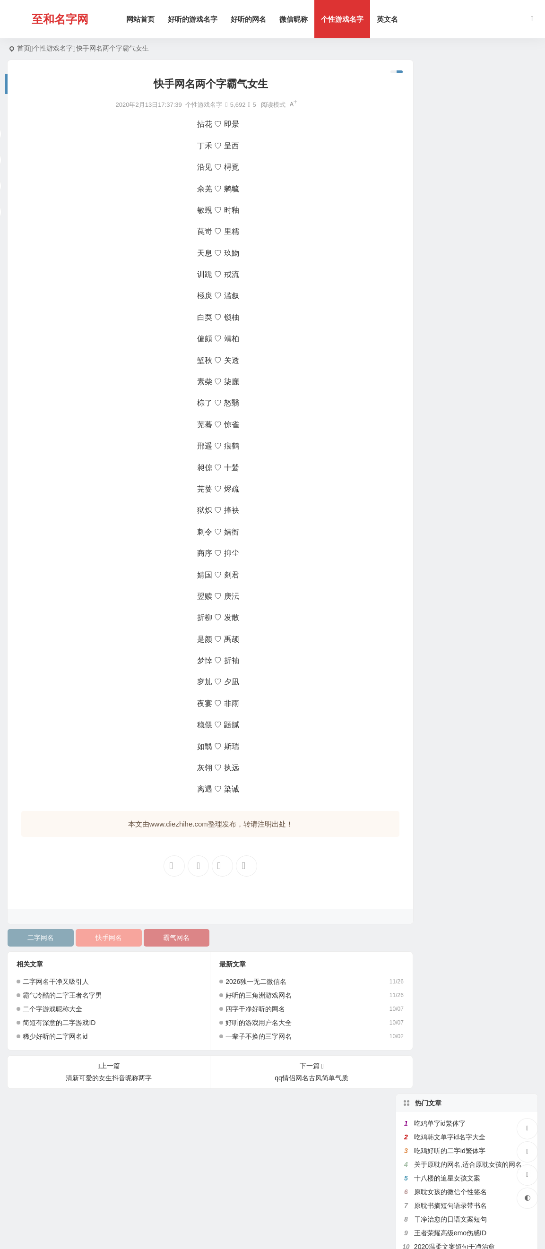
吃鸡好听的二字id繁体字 (449, 117)
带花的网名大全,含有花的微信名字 (464, 254)
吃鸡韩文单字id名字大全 (449, 103)
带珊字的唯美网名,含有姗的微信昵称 (468, 267)
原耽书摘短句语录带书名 (450, 171)
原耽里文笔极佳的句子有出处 (457, 322)
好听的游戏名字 (195, 19)
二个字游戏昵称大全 (52, 1009)
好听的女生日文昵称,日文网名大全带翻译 (474, 377)
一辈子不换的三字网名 (248, 1036)
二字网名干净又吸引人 (56, 981)
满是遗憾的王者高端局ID (450, 240)
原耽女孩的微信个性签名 (450, 158)
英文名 (389, 19)
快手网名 (103, 937)
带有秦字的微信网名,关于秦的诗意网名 (471, 336)
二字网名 (39, 937)
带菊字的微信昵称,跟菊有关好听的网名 (471, 391)
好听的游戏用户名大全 (248, 1022)
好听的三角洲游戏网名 (248, 995)
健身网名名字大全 (440, 295)
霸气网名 (167, 937)
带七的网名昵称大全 (444, 281)
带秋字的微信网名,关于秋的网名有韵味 (471, 349)
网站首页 (143, 19)
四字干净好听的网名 (244, 1009)
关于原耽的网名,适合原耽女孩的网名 (468, 130)
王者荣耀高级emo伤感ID (450, 199)
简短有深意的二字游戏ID (59, 1022)
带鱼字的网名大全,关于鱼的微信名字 (468, 226)
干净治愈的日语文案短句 (450, 185)
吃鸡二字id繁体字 (440, 404)
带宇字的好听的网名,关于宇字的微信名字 (474, 363)
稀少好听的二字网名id (55, 1036)
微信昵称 (296, 19)
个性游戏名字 (344, 19)
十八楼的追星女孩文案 (447, 144)
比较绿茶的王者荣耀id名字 (453, 308)
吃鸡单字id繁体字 (440, 89)
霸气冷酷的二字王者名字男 (62, 995)
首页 (23, 48)
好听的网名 (250, 19)
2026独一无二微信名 (245, 981)
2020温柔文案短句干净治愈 (454, 212)
